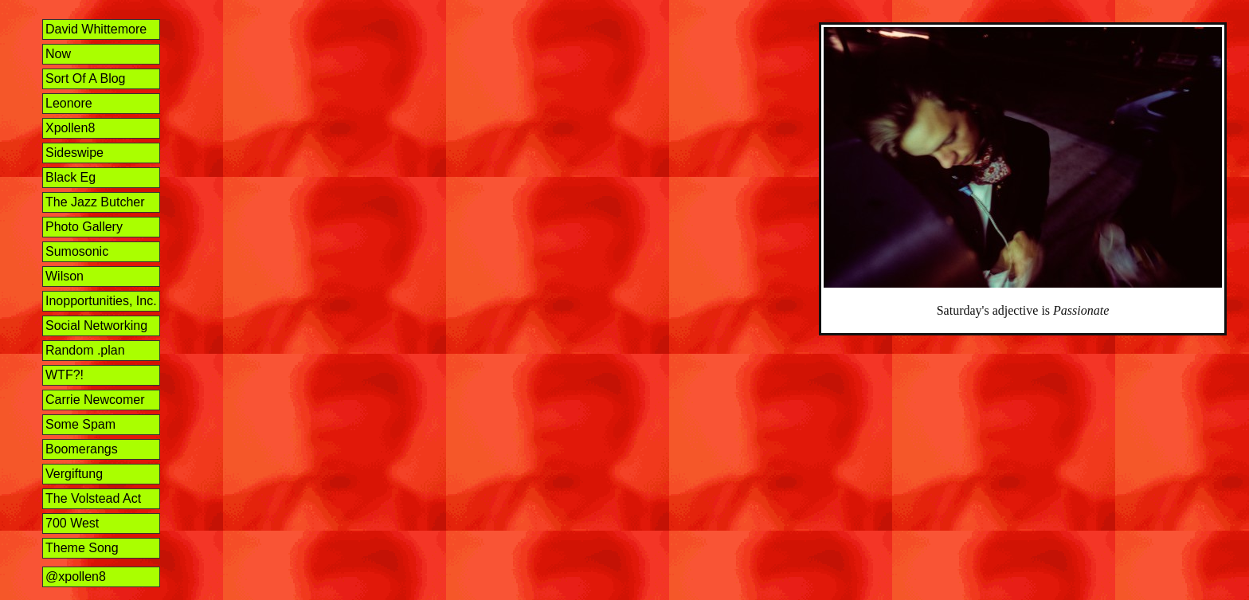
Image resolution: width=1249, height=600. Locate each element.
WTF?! (64, 375)
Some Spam (80, 424)
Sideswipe (74, 152)
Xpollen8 (70, 128)
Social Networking (96, 325)
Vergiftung (74, 473)
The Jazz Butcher (95, 202)
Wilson (64, 276)
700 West (72, 523)
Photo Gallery (84, 226)
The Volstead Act (93, 498)
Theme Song (82, 548)
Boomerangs (81, 449)
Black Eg (70, 177)
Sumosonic (76, 251)
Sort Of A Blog (85, 78)
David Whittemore (96, 29)
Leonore (68, 103)
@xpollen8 (75, 576)
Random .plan (85, 350)
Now (58, 54)
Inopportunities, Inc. (101, 301)
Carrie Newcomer (94, 399)
